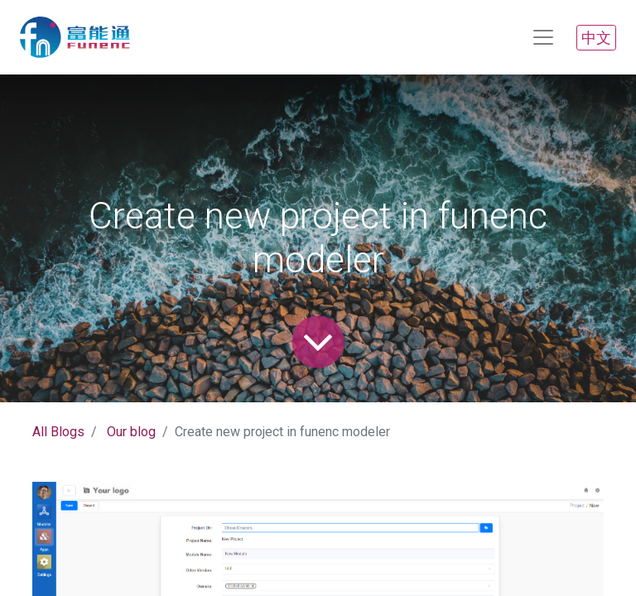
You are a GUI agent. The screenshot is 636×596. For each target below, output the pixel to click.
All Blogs (58, 432)
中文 (596, 37)
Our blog (131, 432)
